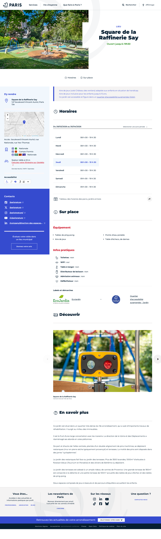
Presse (83, 526)
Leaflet (24, 135)
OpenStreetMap (35, 135)
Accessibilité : (64, 526)
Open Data (93, 526)
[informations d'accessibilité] (17, 182)
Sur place (86, 77)
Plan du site (121, 526)
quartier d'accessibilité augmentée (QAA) (116, 97)
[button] (24, 122)
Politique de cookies (106, 526)
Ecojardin (67, 299)
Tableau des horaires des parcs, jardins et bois (80, 199)
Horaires (70, 77)
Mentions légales (41, 526)
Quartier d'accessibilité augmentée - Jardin (130, 299)
